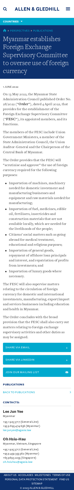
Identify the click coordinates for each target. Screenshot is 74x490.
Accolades (25, 475)
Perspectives (20, 30)
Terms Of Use (61, 475)
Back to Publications (19, 392)
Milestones (43, 475)
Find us (64, 479)
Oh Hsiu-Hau (14, 439)
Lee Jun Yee (13, 412)
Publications (43, 30)
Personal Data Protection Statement (31, 479)
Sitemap (37, 483)
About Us (10, 475)
